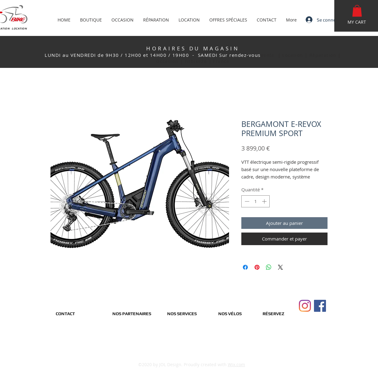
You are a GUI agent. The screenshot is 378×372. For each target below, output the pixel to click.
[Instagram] (305, 306)
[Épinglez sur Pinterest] (257, 267)
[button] (357, 11)
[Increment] (265, 201)
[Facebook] (320, 306)
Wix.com (236, 364)
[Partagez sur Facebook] (245, 267)
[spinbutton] (256, 201)
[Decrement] (246, 201)
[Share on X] (280, 267)
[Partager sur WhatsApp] (268, 267)
